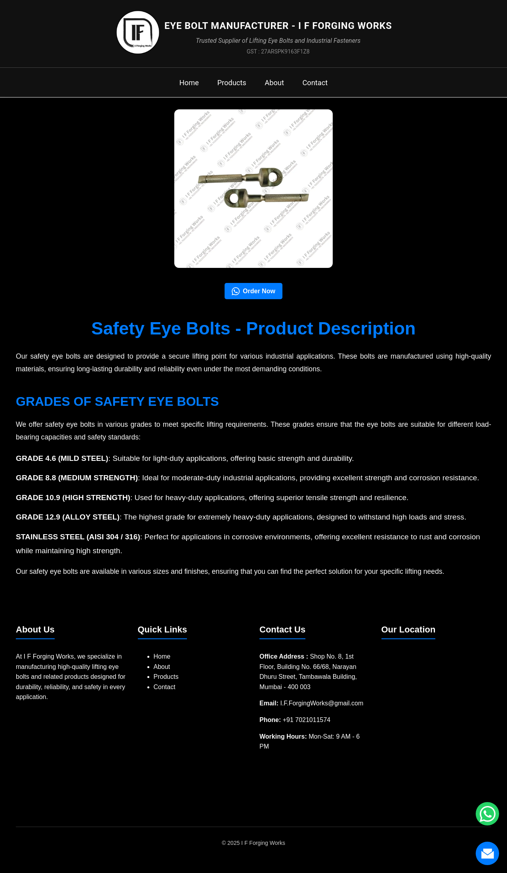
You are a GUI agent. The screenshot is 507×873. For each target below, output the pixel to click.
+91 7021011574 (307, 724)
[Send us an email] (487, 853)
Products (230, 86)
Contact (319, 86)
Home (184, 86)
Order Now (253, 296)
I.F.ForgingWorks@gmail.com (321, 708)
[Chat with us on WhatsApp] (487, 813)
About (275, 86)
